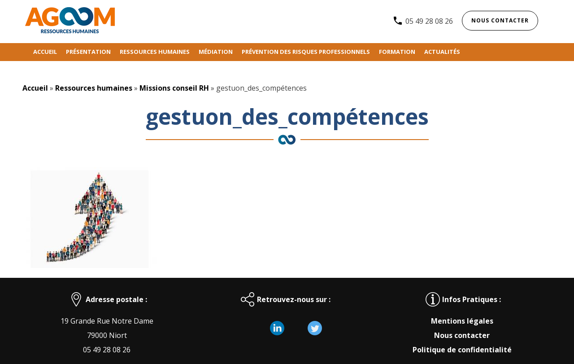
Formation (397, 52)
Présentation (88, 52)
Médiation (216, 52)
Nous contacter (500, 20)
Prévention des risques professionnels (306, 52)
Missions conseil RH (174, 88)
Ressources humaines (155, 52)
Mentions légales (462, 321)
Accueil (45, 52)
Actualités (442, 52)
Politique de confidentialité (462, 350)
